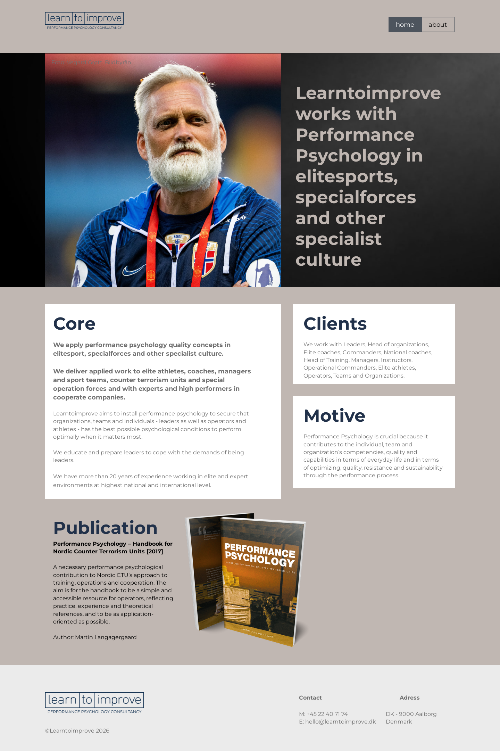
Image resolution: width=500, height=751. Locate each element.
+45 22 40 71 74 (327, 714)
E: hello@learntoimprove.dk (337, 721)
